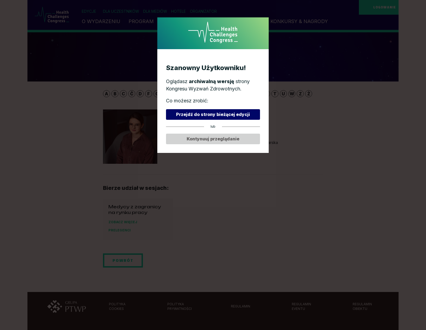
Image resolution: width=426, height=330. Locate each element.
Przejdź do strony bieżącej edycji (213, 114)
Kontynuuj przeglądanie (213, 139)
